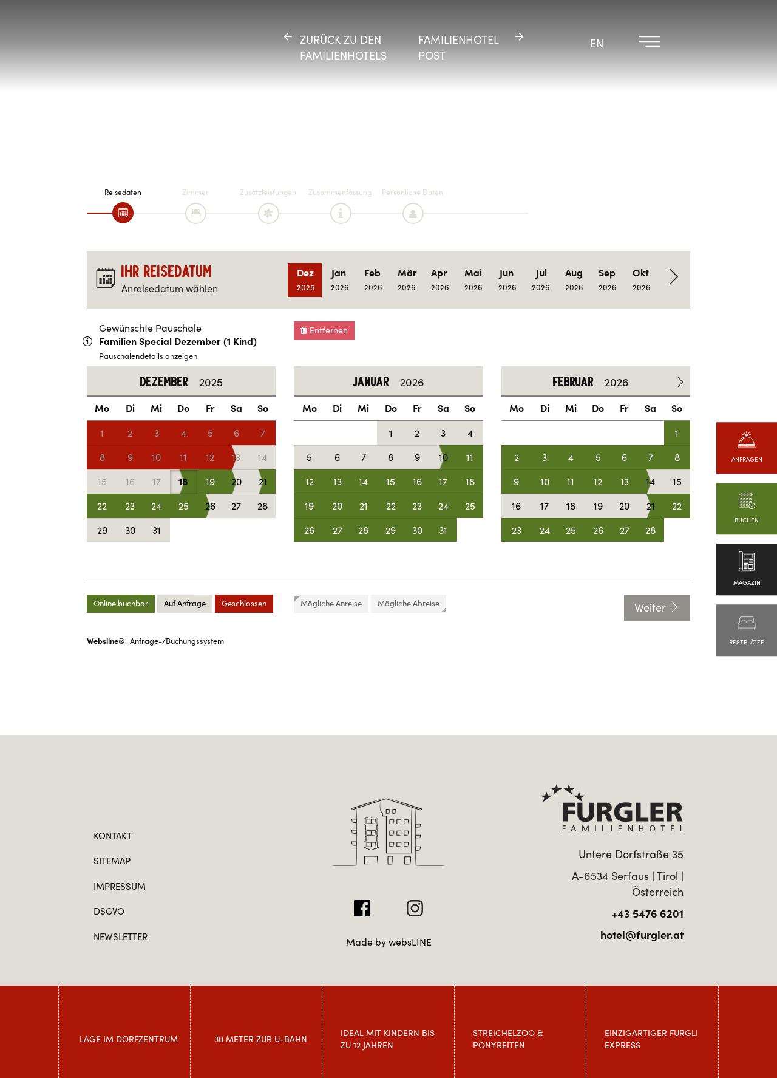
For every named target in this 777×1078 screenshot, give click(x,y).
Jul (540, 280)
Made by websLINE (389, 942)
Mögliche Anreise (328, 602)
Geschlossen (244, 603)
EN (596, 43)
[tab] (123, 212)
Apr (440, 280)
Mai (473, 280)
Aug (574, 280)
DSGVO (108, 911)
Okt (641, 280)
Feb (373, 280)
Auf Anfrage (185, 603)
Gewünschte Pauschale (150, 328)
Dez (305, 280)
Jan (339, 280)
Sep (607, 280)
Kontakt (112, 836)
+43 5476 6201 (648, 914)
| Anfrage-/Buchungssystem (155, 641)
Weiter (657, 608)
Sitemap (112, 861)
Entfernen (324, 330)
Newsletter (120, 937)
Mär (407, 280)
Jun (507, 280)
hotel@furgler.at (642, 935)
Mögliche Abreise (412, 605)
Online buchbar (120, 603)
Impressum (119, 886)
